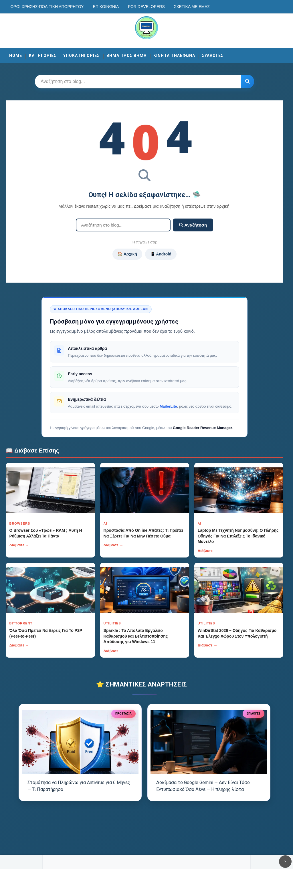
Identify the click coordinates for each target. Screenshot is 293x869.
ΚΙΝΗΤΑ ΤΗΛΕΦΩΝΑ (174, 55)
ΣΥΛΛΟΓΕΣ (212, 55)
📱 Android (160, 254)
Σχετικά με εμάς (192, 6)
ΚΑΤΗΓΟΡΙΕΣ (42, 55)
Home (15, 55)
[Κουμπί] (247, 81)
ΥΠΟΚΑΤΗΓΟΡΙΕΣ (81, 55)
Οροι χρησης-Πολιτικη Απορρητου (47, 6)
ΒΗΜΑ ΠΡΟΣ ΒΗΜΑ (126, 55)
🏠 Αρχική (127, 254)
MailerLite (168, 406)
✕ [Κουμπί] (285, 861)
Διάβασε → (19, 545)
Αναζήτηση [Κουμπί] (193, 225)
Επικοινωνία (106, 6)
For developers (146, 6)
